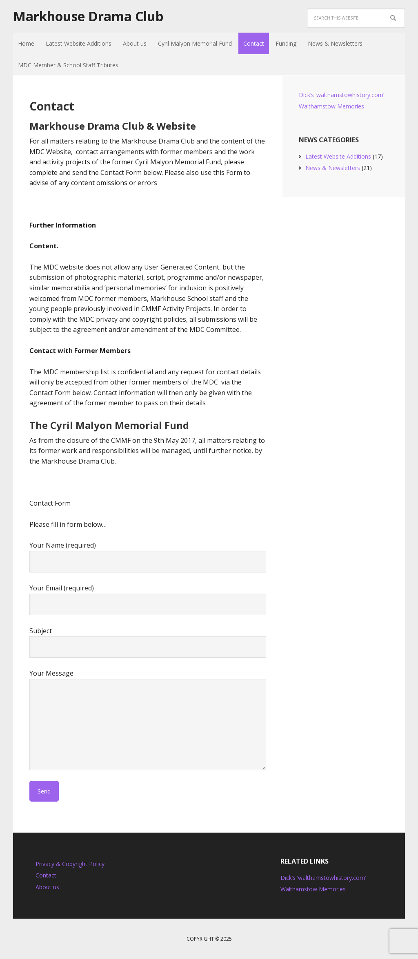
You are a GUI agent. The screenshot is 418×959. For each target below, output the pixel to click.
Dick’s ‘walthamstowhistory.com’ (341, 95)
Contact (46, 875)
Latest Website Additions (338, 156)
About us (47, 887)
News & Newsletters (332, 168)
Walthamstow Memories (331, 106)
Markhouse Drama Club (88, 16)
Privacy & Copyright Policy (70, 864)
